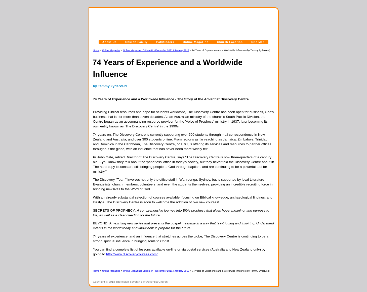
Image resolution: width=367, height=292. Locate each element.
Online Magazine (196, 41)
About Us (109, 41)
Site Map (258, 41)
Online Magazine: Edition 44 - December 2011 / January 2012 (156, 50)
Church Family (136, 41)
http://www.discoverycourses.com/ (132, 254)
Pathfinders (165, 41)
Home (96, 50)
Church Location (230, 41)
